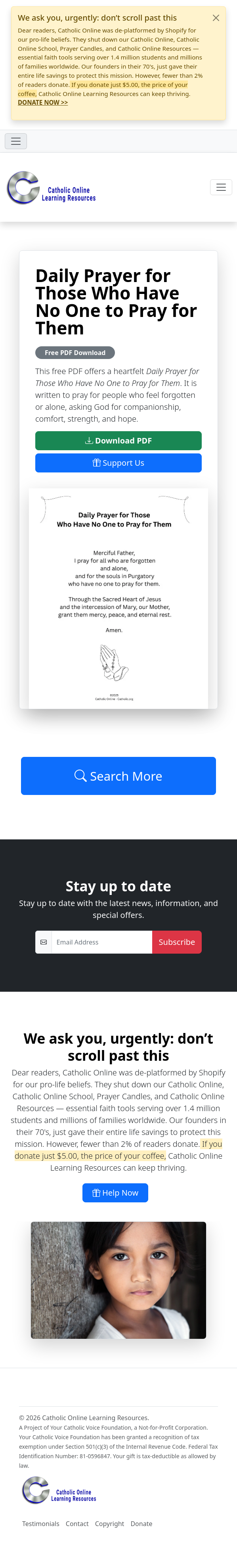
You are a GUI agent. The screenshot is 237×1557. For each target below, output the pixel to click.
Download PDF (118, 440)
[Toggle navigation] (16, 141)
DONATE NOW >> (43, 102)
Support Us (118, 462)
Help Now (115, 1192)
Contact (77, 1523)
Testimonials (40, 1523)
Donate (141, 1523)
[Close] (216, 18)
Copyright (109, 1523)
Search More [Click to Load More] (118, 776)
